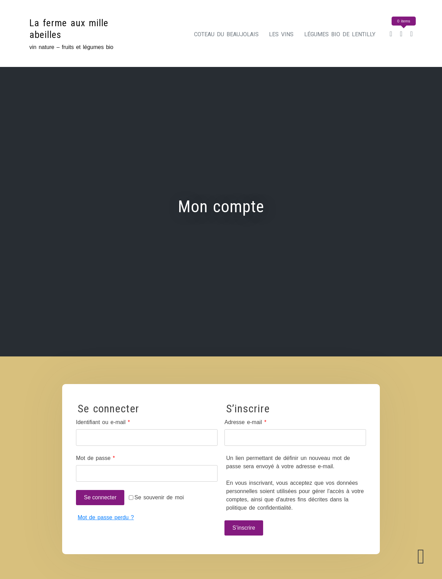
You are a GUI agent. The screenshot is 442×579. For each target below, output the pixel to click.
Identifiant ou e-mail (116, 421)
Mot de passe (108, 457)
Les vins (281, 34)
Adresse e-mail (258, 421)
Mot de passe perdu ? (106, 517)
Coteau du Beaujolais (226, 34)
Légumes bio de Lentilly (339, 34)
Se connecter (100, 497)
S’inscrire (243, 528)
